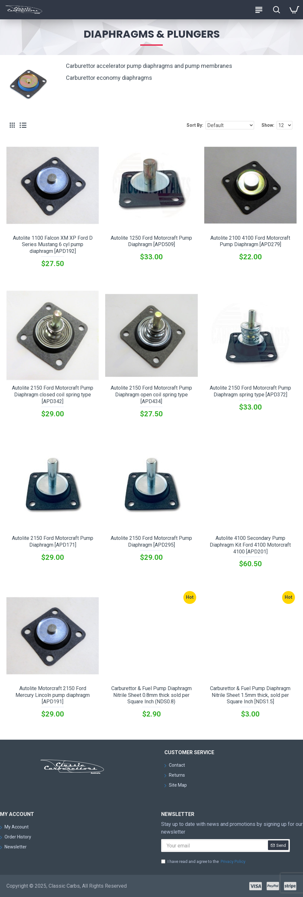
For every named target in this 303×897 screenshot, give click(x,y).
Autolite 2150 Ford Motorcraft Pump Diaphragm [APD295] (151, 541)
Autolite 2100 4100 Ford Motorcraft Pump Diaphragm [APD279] (250, 241)
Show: (268, 125)
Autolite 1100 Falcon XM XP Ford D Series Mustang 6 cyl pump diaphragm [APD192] (53, 244)
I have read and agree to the (203, 861)
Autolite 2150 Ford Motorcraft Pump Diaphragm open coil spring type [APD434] (151, 394)
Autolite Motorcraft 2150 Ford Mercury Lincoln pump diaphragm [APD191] (52, 695)
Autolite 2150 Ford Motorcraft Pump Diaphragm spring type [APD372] (250, 391)
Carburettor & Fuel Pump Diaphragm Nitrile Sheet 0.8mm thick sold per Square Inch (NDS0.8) (151, 695)
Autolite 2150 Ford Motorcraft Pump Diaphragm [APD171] (52, 541)
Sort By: (195, 125)
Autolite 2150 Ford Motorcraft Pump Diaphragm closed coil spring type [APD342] (52, 394)
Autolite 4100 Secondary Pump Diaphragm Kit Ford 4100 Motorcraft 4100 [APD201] (250, 545)
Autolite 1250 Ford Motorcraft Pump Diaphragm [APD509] (151, 241)
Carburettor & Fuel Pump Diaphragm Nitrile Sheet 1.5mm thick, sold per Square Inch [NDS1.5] (250, 695)
